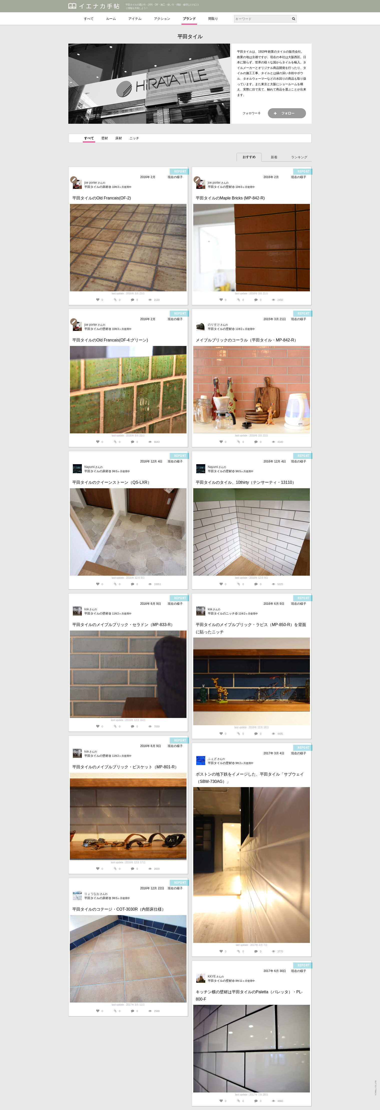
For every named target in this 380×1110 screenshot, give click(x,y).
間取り (213, 19)
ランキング (299, 157)
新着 (274, 157)
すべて (89, 19)
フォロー (287, 113)
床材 (118, 138)
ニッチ (134, 138)
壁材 (104, 138)
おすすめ (249, 157)
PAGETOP (371, 1104)
